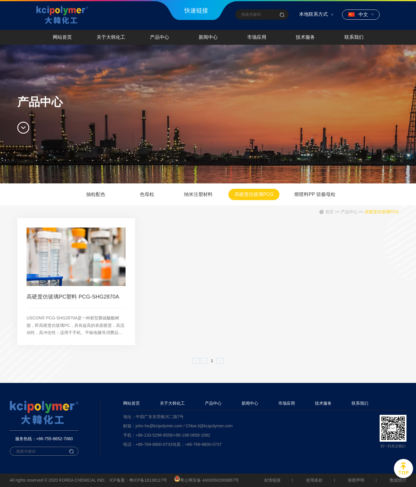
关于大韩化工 (172, 403)
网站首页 (131, 403)
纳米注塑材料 (198, 194)
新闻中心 (250, 403)
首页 (329, 211)
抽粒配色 (95, 194)
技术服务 (323, 403)
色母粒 (147, 194)
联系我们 (360, 403)
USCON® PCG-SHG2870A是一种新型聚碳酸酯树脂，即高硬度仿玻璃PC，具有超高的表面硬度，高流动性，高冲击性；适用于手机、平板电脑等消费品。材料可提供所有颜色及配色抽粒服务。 (75, 326)
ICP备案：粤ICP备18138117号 (138, 480)
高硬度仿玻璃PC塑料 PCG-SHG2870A (73, 297)
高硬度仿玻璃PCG (253, 194)
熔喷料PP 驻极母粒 (314, 194)
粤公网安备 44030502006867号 (206, 480)
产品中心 (349, 211)
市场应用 (286, 403)
